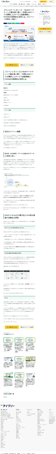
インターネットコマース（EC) (5, 431)
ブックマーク (17, 23)
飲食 (16, 415)
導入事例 (28, 4)
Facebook (9, 23)
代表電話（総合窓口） (4, 411)
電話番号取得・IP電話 (40, 432)
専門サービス (18, 424)
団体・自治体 (3, 447)
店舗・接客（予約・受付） (4, 412)
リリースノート (51, 415)
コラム (50, 409)
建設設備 (2, 427)
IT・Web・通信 (18, 419)
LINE (13, 23)
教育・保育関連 (3, 444)
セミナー (50, 411)
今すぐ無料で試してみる (12, 65)
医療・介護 (2, 420)
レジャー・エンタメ (3, 432)
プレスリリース (51, 412)
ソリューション (33, 4)
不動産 (17, 416)
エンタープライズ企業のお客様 (25, 1)
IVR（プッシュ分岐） (40, 412)
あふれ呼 (38, 428)
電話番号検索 (51, 423)
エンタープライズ (18, 411)
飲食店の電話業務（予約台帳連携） (6, 415)
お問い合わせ (51, 1)
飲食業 (2, 424)
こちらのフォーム (14, 207)
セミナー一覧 (10, 6)
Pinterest (22, 23)
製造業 (2, 440)
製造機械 (17, 431)
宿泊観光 (2, 423)
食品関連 (2, 436)
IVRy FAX (28, 412)
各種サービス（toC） (4, 435)
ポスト (5, 23)
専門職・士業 (18, 428)
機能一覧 (39, 4)
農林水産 (2, 446)
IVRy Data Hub (29, 415)
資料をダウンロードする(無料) (27, 65)
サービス (17, 423)
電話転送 (38, 416)
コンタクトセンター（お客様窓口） (6, 416)
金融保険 (2, 439)
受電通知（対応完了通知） (41, 420)
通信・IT (2, 428)
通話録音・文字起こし (40, 419)
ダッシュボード (39, 431)
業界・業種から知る (22, 4)
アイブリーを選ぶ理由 (13, 4)
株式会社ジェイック (24, 47)
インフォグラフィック (52, 416)
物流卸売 (2, 443)
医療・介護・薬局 (18, 412)
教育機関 (17, 432)
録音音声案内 (39, 415)
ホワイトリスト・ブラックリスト (42, 424)
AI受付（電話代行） (40, 411)
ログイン (35, 1)
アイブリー (5, 6)
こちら (12, 293)
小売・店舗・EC (18, 420)
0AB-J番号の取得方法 (52, 419)
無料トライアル (43, 1)
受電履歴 (38, 423)
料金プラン (44, 4)
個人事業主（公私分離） (4, 419)
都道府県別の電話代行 (52, 420)
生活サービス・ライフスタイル (20, 427)
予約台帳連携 (39, 427)
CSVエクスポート (39, 435)
